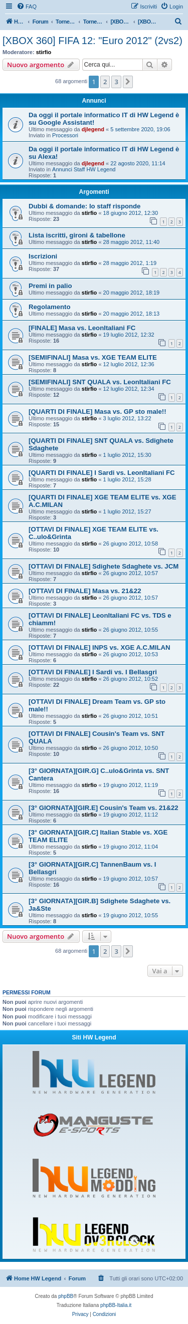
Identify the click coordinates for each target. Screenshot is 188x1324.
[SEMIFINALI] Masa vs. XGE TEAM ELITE (93, 357)
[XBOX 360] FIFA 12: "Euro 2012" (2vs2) (92, 40)
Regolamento (50, 307)
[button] (128, 82)
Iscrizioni (43, 256)
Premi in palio (50, 286)
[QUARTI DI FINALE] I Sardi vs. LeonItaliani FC (102, 472)
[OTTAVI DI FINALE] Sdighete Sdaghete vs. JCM (103, 566)
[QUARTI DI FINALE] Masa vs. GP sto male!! (97, 411)
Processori (65, 135)
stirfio (44, 52)
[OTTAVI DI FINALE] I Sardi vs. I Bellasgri (93, 672)
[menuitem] (27, 7)
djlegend (93, 129)
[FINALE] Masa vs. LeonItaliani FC (82, 328)
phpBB (65, 1296)
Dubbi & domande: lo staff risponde (84, 206)
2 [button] (105, 81)
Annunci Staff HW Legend (83, 169)
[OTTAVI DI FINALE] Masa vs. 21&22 (85, 591)
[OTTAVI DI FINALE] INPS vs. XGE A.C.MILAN (99, 647)
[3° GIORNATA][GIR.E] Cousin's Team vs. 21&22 (103, 808)
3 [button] (116, 81)
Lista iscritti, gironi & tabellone (77, 235)
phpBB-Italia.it (115, 1305)
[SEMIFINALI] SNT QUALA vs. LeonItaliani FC (100, 382)
